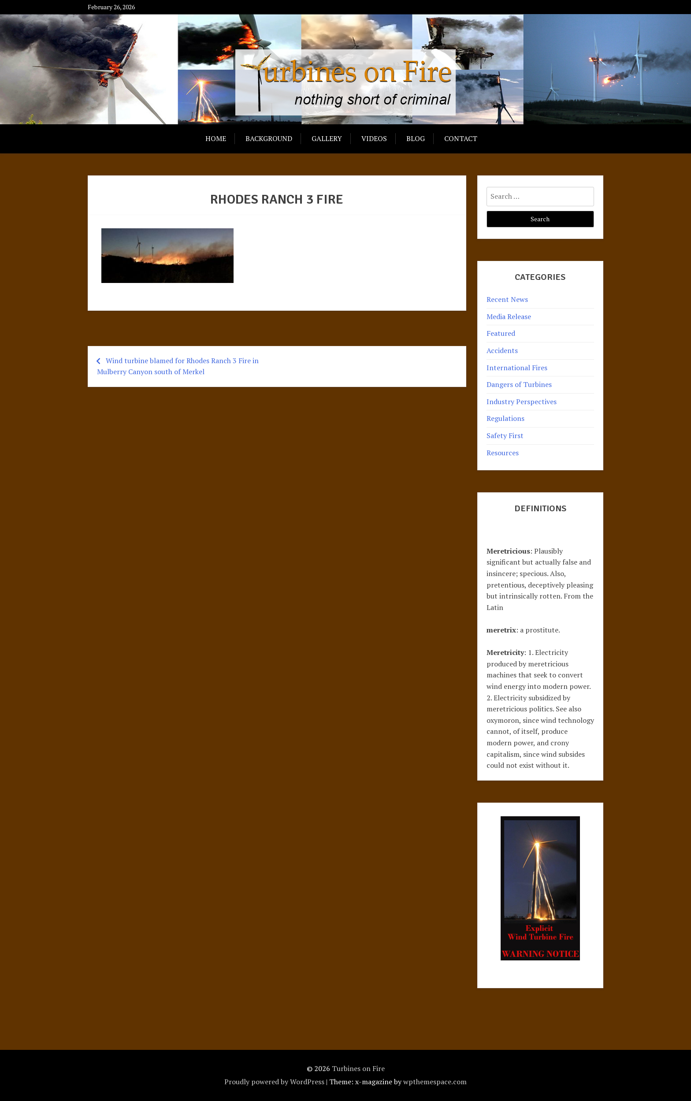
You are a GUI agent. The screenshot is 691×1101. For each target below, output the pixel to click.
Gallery (327, 138)
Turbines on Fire (358, 1068)
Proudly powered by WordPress (274, 1081)
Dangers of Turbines (519, 384)
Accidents (502, 350)
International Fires (517, 367)
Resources (503, 453)
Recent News (507, 299)
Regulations (505, 418)
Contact (460, 138)
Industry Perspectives (522, 401)
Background (268, 138)
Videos (374, 138)
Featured (501, 333)
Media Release (509, 316)
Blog (415, 138)
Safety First (505, 435)
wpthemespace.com (435, 1081)
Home (215, 138)
